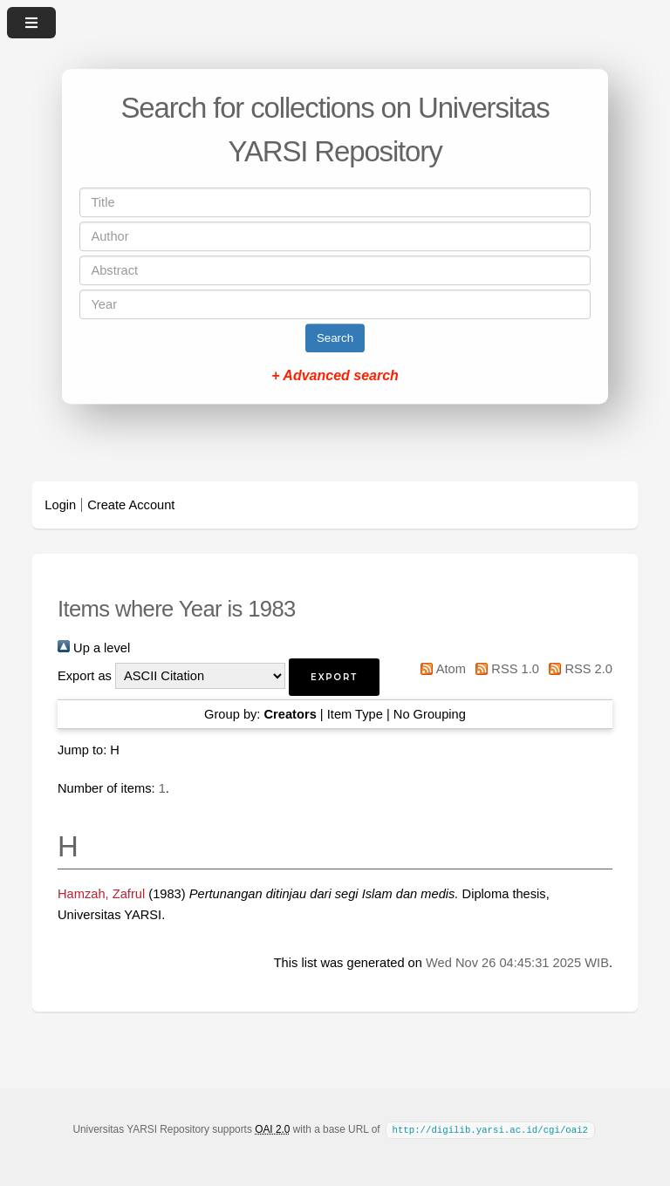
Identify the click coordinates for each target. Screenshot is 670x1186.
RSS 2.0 (577, 669)
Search (335, 337)
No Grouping (429, 714)
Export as (85, 676)
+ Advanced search (335, 375)
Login (60, 505)
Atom (440, 669)
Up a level (94, 648)
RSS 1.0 (504, 669)
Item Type (355, 714)
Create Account (130, 505)
